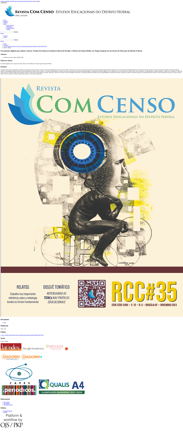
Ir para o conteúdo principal (7, 1)
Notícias (5, 22)
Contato (8, 29)
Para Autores (7, 403)
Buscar (16, 32)
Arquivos (6, 21)
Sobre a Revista (10, 25)
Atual (5, 20)
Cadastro (6, 36)
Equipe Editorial (10, 28)
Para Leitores (7, 402)
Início (5, 43)
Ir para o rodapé (36, 1)
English (5, 412)
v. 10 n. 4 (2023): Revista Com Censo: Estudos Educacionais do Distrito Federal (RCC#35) (25, 46)
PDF (5, 322)
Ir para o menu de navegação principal (23, 1)
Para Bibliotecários (8, 404)
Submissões (9, 26)
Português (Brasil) (8, 411)
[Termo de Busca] (7, 32)
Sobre (5, 24)
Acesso (5, 37)
